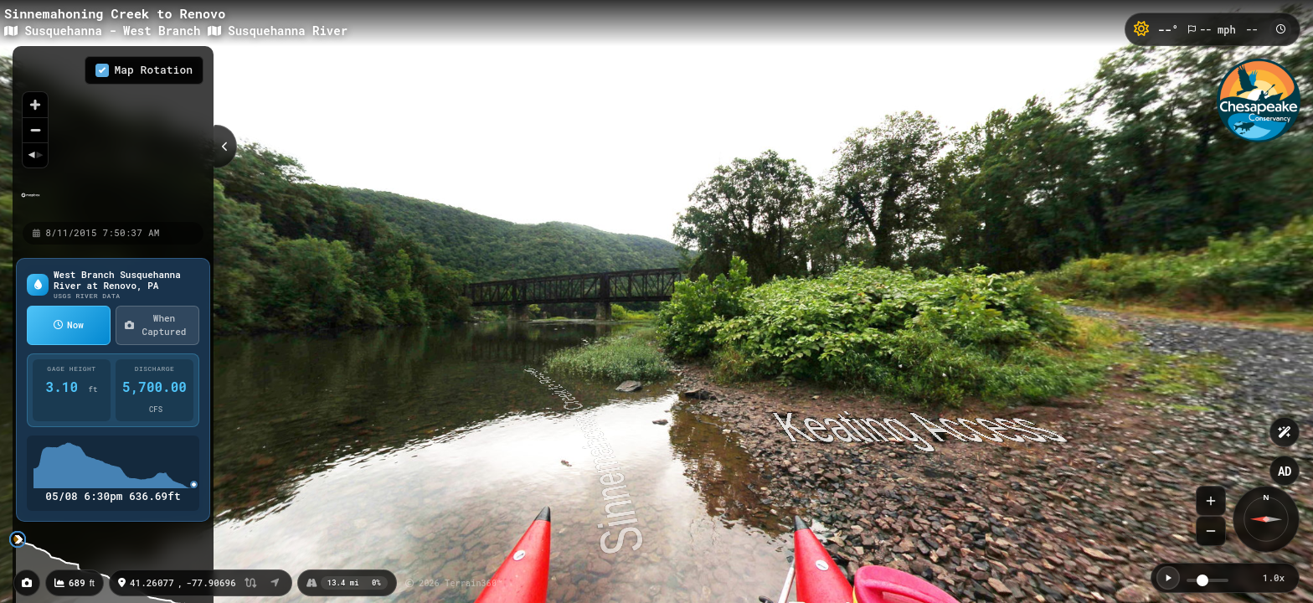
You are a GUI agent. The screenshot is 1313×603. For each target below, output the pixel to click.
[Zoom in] (35, 104)
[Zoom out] (35, 129)
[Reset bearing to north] (35, 155)
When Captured (155, 325)
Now (69, 324)
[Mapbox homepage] (30, 202)
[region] (113, 133)
